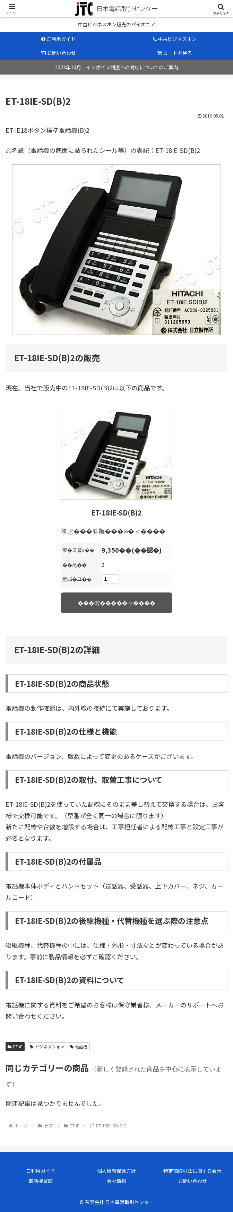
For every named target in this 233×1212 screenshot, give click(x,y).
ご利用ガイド (40, 1170)
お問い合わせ (192, 1180)
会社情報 (116, 1180)
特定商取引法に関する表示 (192, 1170)
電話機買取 (40, 1180)
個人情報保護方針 (116, 1170)
